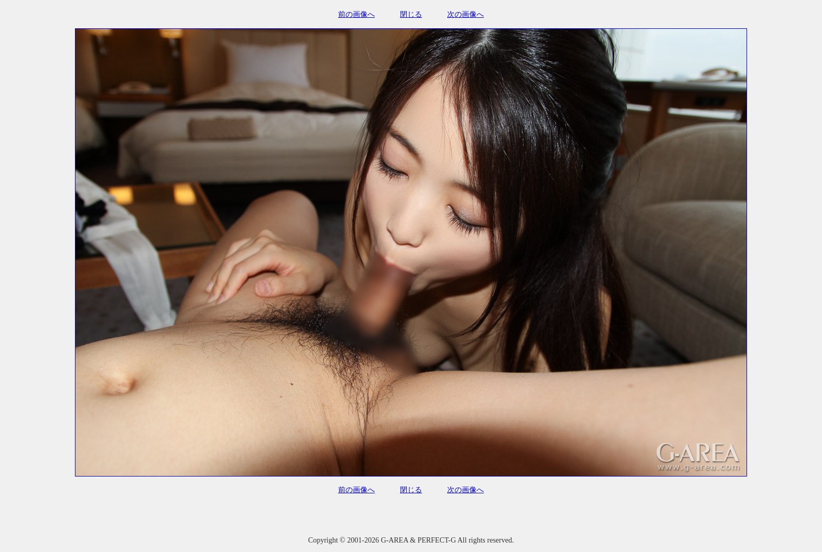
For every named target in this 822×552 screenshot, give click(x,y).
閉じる (411, 14)
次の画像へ (465, 14)
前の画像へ (356, 14)
